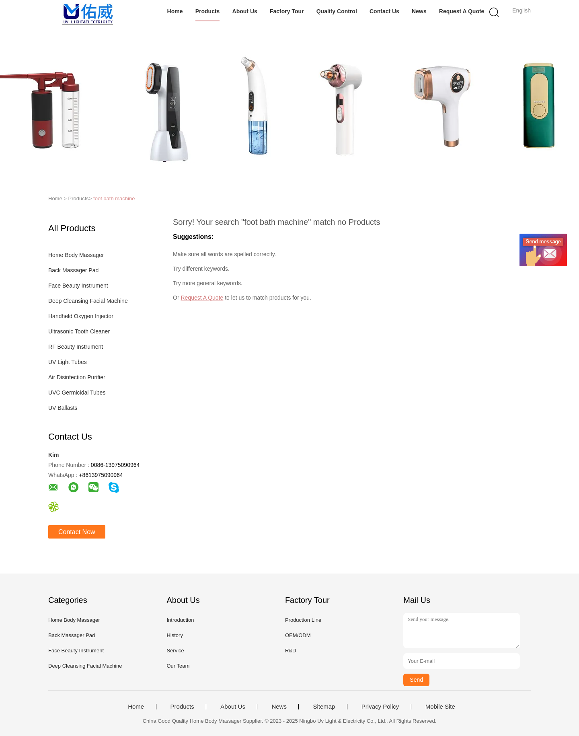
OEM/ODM (298, 635)
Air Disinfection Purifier (76, 377)
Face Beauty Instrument (78, 285)
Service (175, 651)
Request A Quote (462, 11)
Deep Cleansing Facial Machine (88, 301)
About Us (244, 11)
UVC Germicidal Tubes (76, 392)
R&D (290, 651)
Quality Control (336, 11)
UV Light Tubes (67, 362)
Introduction (180, 620)
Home (175, 11)
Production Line (303, 620)
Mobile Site (440, 706)
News (419, 11)
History (174, 635)
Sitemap (324, 706)
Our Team (177, 666)
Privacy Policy (380, 706)
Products (207, 11)
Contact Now (76, 531)
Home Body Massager (76, 255)
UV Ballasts (62, 408)
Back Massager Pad (73, 270)
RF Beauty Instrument (75, 346)
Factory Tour (287, 11)
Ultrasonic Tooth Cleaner (79, 331)
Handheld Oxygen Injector (80, 316)
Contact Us (384, 11)
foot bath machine (114, 198)
